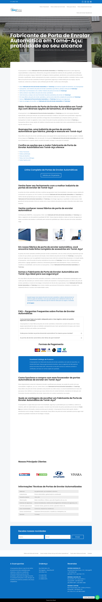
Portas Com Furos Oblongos (26, 158)
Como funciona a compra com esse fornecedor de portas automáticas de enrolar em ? (45, 95)
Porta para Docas (71, 6)
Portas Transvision (24, 152)
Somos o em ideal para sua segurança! (44, 99)
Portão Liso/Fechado (24, 154)
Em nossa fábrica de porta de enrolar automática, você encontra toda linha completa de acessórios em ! (50, 97)
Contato (90, 553)
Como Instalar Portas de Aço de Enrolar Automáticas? (54, 553)
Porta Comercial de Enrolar (58, 6)
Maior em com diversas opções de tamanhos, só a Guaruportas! (51, 86)
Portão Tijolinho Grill (24, 160)
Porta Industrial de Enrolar (85, 6)
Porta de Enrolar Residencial (84, 13)
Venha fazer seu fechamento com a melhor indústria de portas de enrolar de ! (43, 91)
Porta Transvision (44, 6)
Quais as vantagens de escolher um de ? (44, 101)
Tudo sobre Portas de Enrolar (78, 553)
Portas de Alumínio (24, 156)
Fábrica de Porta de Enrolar (31, 553)
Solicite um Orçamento (51, 175)
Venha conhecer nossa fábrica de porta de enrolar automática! (36, 93)
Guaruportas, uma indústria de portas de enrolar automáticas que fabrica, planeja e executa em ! (48, 88)
